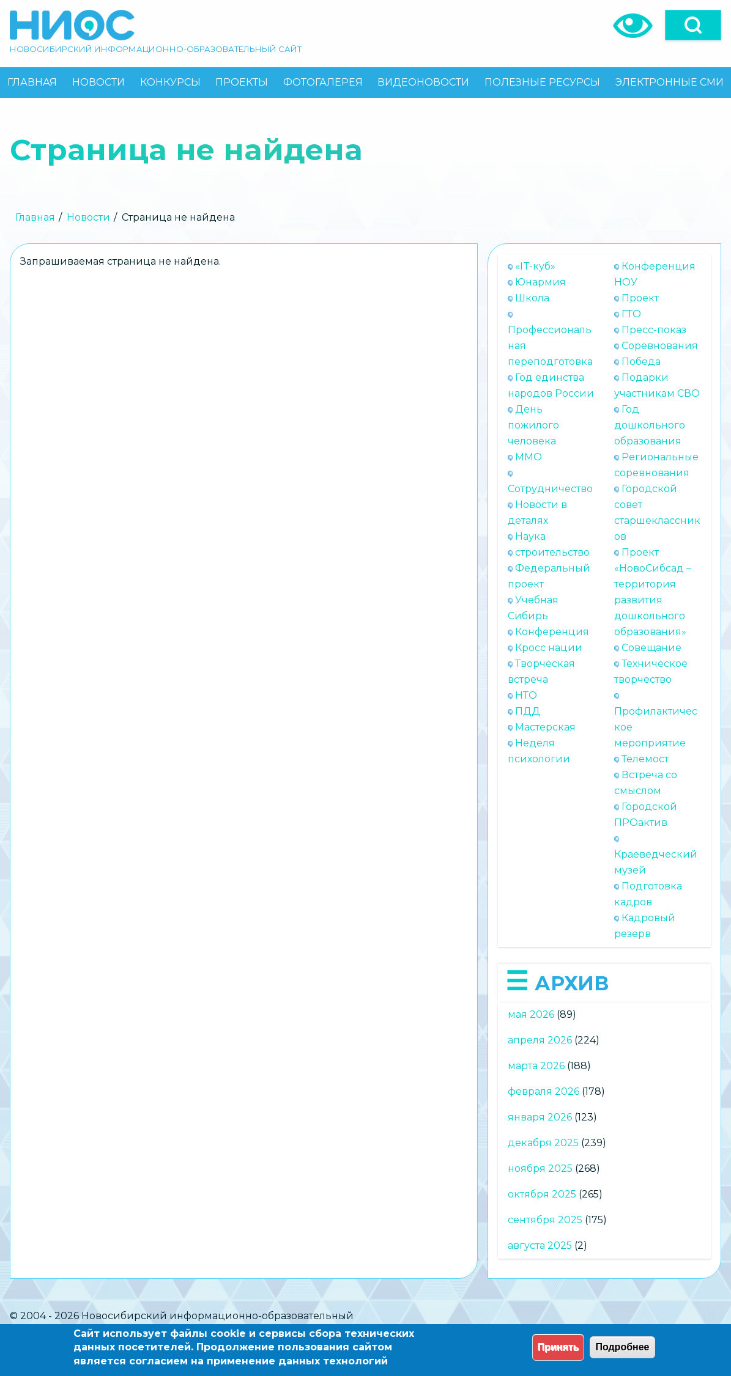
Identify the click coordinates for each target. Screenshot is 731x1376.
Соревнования (660, 345)
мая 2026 (531, 1014)
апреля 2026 (540, 1040)
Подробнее (622, 1347)
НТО (526, 695)
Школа (532, 298)
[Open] (693, 25)
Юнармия (540, 282)
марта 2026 (536, 1066)
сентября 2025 (545, 1220)
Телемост (645, 759)
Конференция (552, 632)
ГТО (631, 314)
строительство (552, 552)
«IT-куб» (535, 266)
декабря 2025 (543, 1143)
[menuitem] (32, 82)
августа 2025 (540, 1245)
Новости (88, 217)
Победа (641, 361)
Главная (35, 217)
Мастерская (545, 727)
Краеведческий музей (655, 862)
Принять (558, 1347)
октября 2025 (542, 1194)
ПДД (527, 711)
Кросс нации (548, 647)
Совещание (651, 647)
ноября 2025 (540, 1168)
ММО (528, 457)
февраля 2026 (543, 1091)
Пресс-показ (654, 330)
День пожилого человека (533, 425)
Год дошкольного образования (649, 425)
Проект (640, 298)
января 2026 (540, 1117)
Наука (530, 536)
